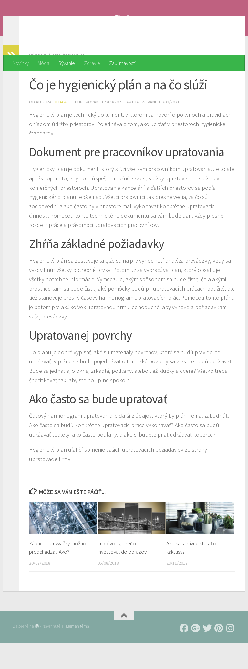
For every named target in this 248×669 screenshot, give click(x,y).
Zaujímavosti (122, 63)
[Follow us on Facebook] (184, 654)
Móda (43, 63)
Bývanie (66, 63)
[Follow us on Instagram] (230, 654)
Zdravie (92, 63)
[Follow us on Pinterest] (218, 654)
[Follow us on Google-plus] (195, 654)
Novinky (21, 63)
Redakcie (63, 128)
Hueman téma (76, 652)
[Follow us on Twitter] (207, 654)
